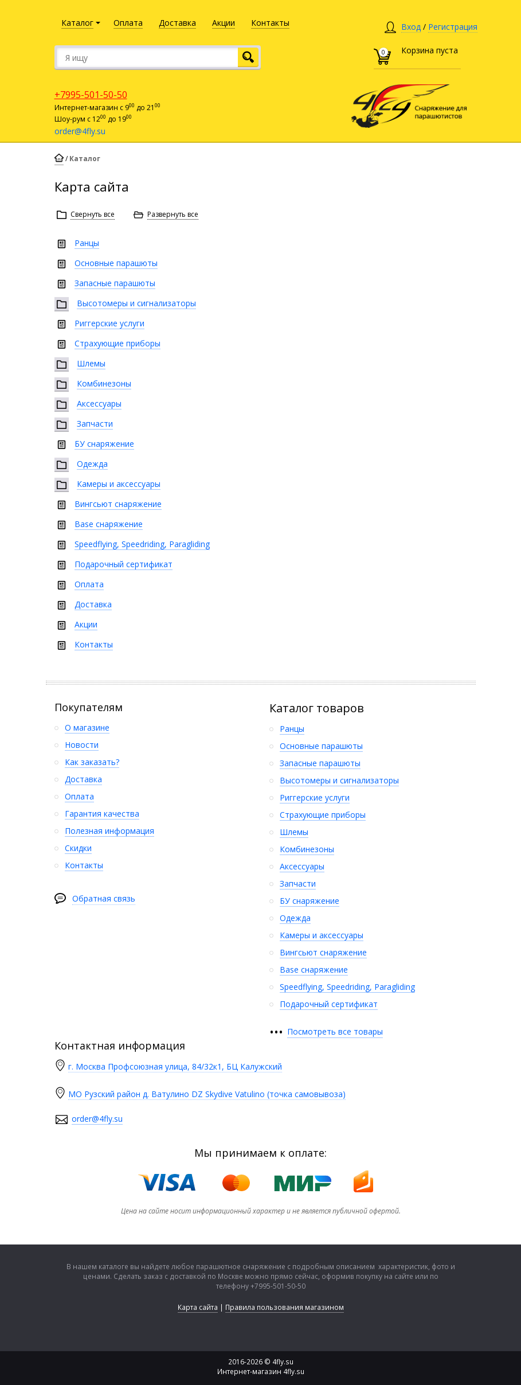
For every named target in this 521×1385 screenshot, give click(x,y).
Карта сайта (198, 1307)
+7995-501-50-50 (90, 94)
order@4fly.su (79, 131)
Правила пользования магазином (284, 1307)
